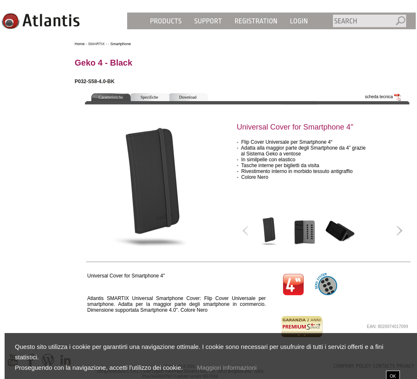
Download (188, 97)
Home (80, 44)
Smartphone (120, 44)
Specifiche (149, 97)
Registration (256, 21)
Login (299, 21)
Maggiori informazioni (227, 367)
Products (166, 21)
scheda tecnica (383, 96)
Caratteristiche (111, 97)
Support (208, 21)
